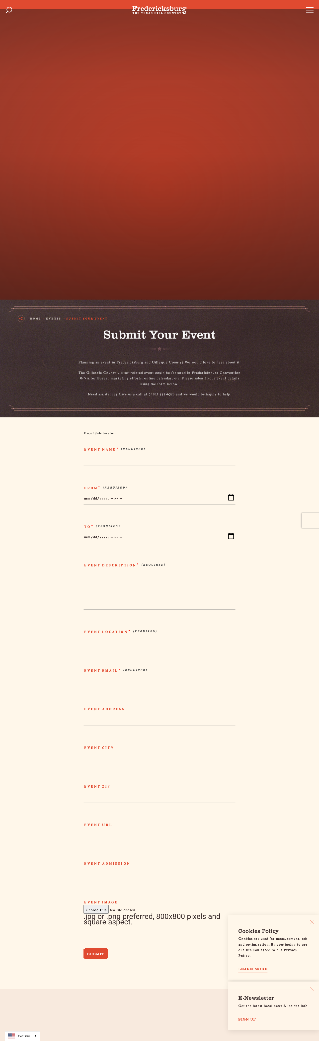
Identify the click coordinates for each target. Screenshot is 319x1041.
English (19, 1036)
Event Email (100, 670)
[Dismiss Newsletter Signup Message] (312, 989)
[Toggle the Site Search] (8, 10)
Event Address (104, 709)
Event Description (109, 565)
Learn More (253, 969)
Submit (95, 953)
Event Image (100, 902)
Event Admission (106, 863)
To (86, 526)
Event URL (97, 825)
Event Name (99, 449)
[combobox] (22, 1036)
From (90, 488)
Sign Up (247, 1019)
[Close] (312, 922)
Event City (98, 747)
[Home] (159, 10)
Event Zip (96, 786)
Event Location (105, 632)
